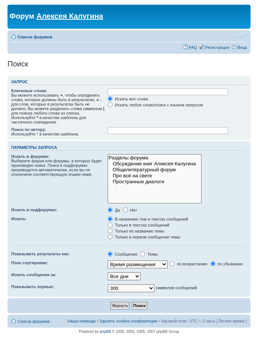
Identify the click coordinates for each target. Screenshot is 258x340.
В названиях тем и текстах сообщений (148, 219)
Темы (149, 254)
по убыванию (227, 264)
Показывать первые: (32, 286)
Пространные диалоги (154, 182)
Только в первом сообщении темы (144, 237)
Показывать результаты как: (40, 254)
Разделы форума (154, 158)
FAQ (193, 47)
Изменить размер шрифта (241, 35)
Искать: (19, 218)
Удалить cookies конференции (128, 321)
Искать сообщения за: (33, 274)
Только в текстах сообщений (138, 225)
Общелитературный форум (154, 170)
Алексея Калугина (69, 16)
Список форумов (35, 37)
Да (114, 210)
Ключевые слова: (29, 90)
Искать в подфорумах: (34, 210)
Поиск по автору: (28, 129)
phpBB (105, 332)
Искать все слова (128, 99)
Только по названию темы (136, 231)
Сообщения (122, 254)
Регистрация (217, 47)
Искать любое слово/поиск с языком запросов (155, 105)
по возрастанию (188, 264)
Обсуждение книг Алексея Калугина (154, 164)
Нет (130, 210)
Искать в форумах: (30, 156)
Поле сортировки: (29, 263)
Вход (242, 47)
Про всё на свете (154, 176)
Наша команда (81, 321)
